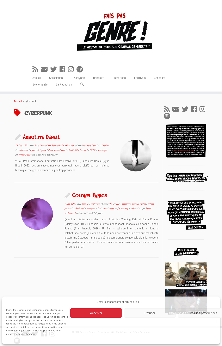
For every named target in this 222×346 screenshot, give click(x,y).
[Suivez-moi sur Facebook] (64, 69)
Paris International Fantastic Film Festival (54, 145)
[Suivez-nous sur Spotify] (81, 69)
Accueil (36, 78)
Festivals (140, 78)
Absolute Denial (41, 137)
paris (44, 150)
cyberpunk (35, 150)
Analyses (79, 78)
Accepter (96, 313)
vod (140, 208)
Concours (160, 78)
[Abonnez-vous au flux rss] (36, 69)
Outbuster (95, 204)
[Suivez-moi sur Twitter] (55, 69)
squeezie (113, 208)
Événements (40, 84)
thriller (133, 208)
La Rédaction (64, 84)
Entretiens (119, 78)
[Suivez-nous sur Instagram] (72, 69)
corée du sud (79, 208)
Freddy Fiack (24, 154)
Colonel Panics (89, 195)
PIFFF (93, 150)
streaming (124, 208)
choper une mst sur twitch (134, 204)
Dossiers (98, 78)
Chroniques (57, 78)
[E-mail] (45, 69)
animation (104, 145)
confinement (23, 150)
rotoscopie (102, 150)
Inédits (85, 204)
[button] (82, 84)
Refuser (149, 313)
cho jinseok (114, 204)
